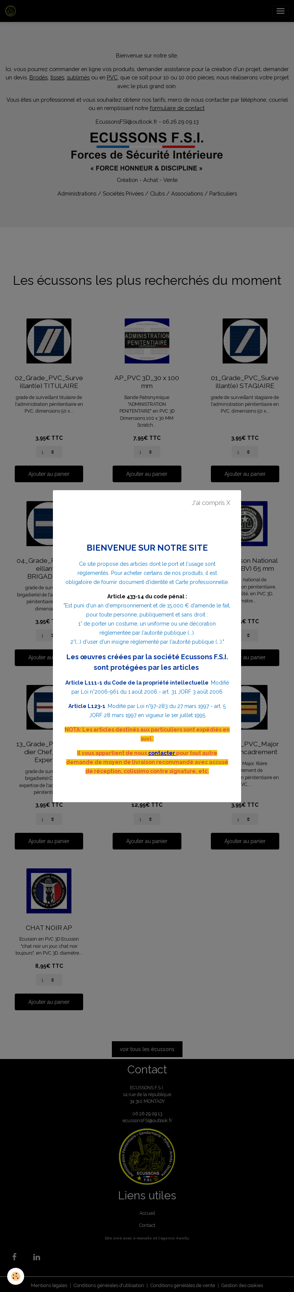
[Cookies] (16, 1276)
